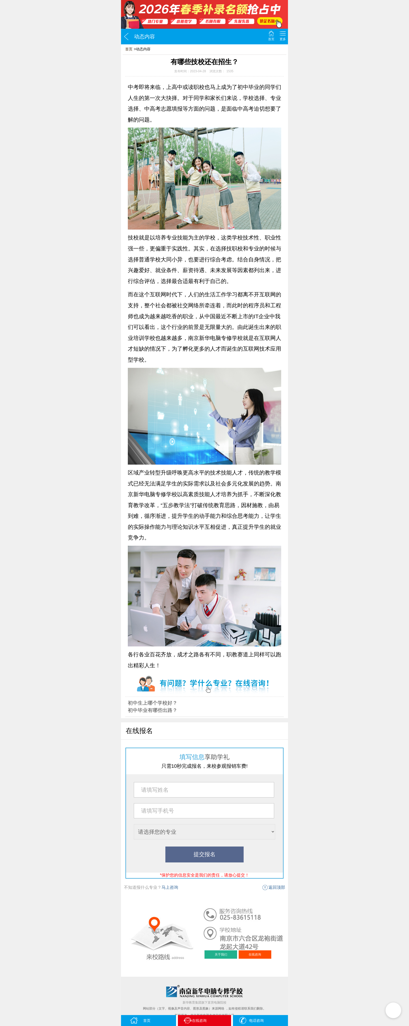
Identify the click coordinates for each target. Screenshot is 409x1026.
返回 (126, 36)
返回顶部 (276, 887)
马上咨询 (169, 887)
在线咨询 (255, 954)
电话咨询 (251, 1020)
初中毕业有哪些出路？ (152, 710)
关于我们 (221, 954)
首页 (271, 39)
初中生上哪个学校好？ (152, 703)
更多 (283, 39)
